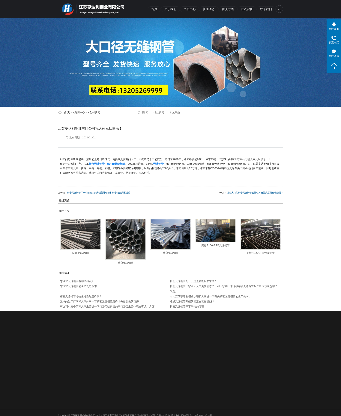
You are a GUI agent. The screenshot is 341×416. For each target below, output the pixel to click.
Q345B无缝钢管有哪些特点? (76, 281)
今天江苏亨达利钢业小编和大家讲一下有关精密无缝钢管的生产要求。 (210, 296)
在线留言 (247, 9)
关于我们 (170, 9)
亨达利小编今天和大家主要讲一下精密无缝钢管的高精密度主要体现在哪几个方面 (107, 306)
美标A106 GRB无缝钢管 (215, 245)
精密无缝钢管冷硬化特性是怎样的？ (81, 296)
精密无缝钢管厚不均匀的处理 (187, 306)
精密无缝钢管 (125, 262)
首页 (154, 9)
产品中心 (190, 9)
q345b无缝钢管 (80, 252)
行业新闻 (159, 112)
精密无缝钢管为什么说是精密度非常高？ (193, 281)
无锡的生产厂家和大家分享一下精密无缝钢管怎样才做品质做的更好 (99, 301)
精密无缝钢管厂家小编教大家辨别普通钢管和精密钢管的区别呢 (98, 192)
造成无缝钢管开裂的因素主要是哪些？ (192, 301)
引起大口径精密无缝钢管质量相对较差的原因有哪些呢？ (255, 192)
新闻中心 (79, 112)
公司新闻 (95, 112)
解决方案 (228, 9)
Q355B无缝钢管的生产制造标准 (78, 286)
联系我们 (266, 9)
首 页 (67, 112)
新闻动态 (209, 9)
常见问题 (174, 112)
